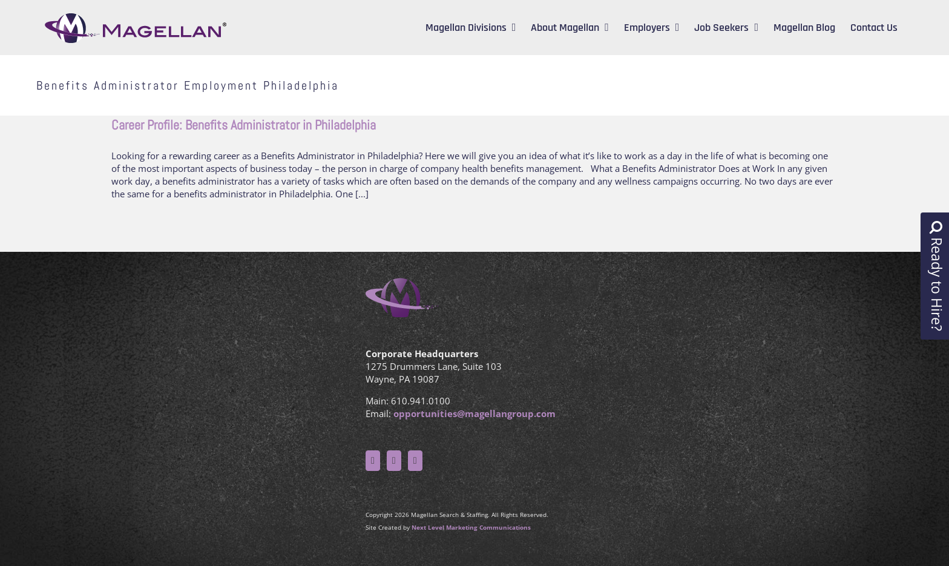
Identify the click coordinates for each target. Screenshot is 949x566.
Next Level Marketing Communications (471, 527)
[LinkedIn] (415, 460)
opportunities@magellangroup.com (474, 413)
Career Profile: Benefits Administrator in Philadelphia (243, 124)
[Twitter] (394, 460)
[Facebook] (373, 460)
